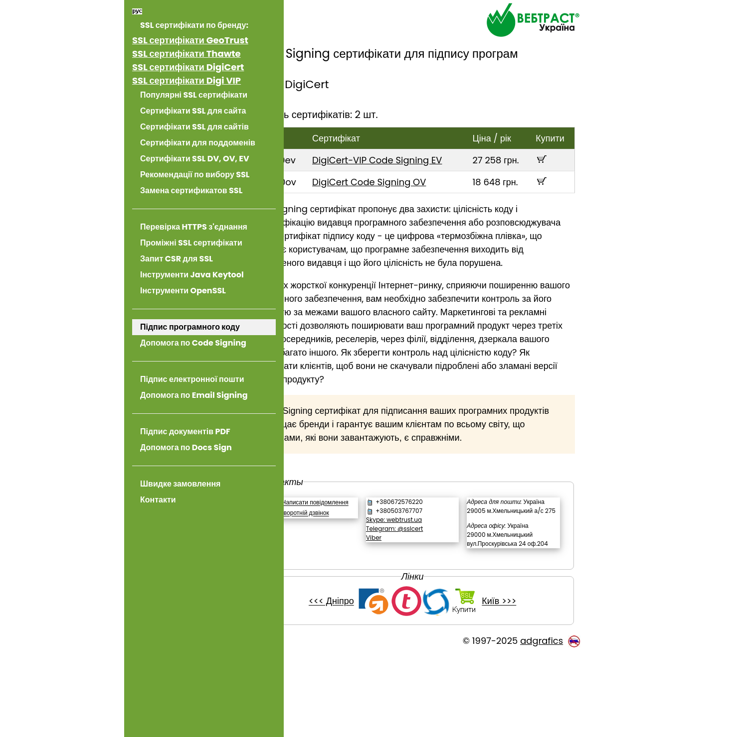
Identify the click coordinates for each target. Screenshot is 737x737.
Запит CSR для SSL (176, 258)
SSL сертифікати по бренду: (194, 25)
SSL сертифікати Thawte (186, 53)
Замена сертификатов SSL (191, 190)
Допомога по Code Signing (193, 343)
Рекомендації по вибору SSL (194, 174)
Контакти (158, 499)
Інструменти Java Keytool (192, 274)
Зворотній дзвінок (351, 576)
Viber (404, 591)
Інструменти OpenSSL (183, 290)
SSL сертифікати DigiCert (188, 67)
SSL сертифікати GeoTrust (190, 40)
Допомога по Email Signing (194, 395)
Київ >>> (522, 682)
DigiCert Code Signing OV (407, 195)
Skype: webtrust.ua (425, 573)
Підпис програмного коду (190, 327)
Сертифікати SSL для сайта (193, 111)
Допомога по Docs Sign (186, 447)
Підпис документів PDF (185, 431)
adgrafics (541, 721)
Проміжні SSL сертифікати (191, 242)
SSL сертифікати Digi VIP (186, 80)
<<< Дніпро (354, 682)
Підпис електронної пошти (192, 379)
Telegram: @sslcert (425, 582)
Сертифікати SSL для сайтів (194, 126)
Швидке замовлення (180, 484)
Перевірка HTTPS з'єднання (193, 227)
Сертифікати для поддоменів (197, 142)
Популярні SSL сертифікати (193, 95)
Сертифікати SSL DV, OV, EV (194, 158)
